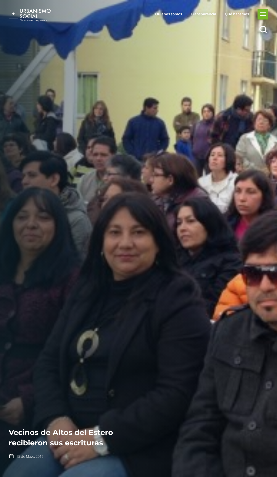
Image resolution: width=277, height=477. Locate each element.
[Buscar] (263, 29)
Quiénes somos (168, 13)
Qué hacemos (237, 13)
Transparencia (203, 13)
